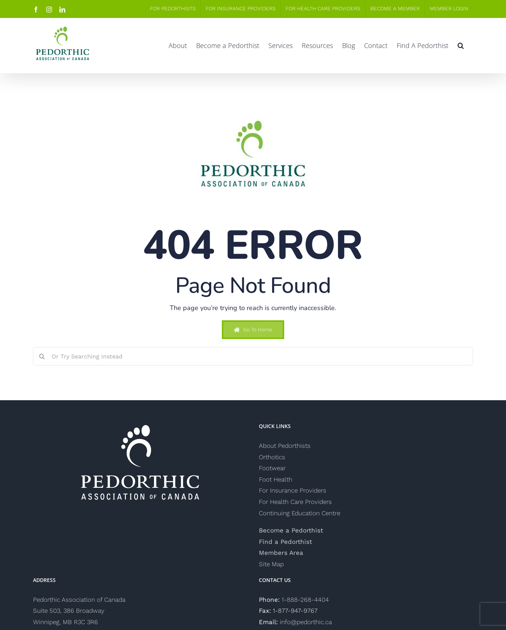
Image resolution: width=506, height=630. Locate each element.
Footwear (272, 468)
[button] (461, 45)
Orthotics (272, 457)
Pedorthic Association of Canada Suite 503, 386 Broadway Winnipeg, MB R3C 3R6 (79, 611)
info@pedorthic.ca (306, 622)
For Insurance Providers (292, 490)
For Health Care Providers (295, 501)
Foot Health (275, 479)
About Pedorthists (285, 445)
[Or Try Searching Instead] (253, 356)
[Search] (42, 356)
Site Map (271, 564)
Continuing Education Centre (299, 513)
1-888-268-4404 (305, 599)
